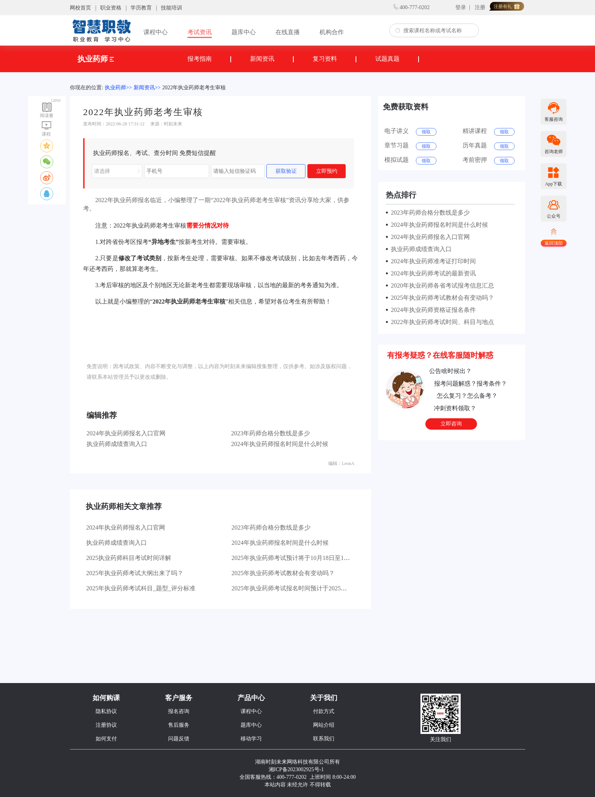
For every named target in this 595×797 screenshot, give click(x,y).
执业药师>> (118, 87)
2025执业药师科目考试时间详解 (128, 558)
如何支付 (106, 739)
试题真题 (387, 58)
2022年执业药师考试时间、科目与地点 (441, 322)
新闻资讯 (262, 58)
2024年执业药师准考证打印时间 (432, 261)
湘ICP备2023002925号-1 (296, 769)
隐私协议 (106, 711)
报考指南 (199, 58)
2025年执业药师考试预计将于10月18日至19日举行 (298, 558)
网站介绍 (323, 725)
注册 (480, 7)
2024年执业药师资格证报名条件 (432, 310)
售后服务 (178, 725)
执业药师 (95, 59)
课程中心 (155, 32)
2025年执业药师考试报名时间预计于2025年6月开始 (299, 588)
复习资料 (325, 58)
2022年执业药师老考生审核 (194, 87)
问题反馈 (178, 739)
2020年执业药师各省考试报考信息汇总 (441, 285)
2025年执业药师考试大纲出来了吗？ (134, 573)
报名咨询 (178, 711)
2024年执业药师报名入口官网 (126, 433)
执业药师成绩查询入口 (117, 444)
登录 (460, 7)
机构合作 (332, 32)
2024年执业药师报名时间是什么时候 (279, 444)
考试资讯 (199, 32)
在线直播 (287, 32)
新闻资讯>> (147, 87)
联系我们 (323, 739)
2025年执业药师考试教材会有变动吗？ (283, 573)
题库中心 (243, 32)
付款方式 (323, 711)
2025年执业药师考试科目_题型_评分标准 (140, 588)
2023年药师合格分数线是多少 (270, 433)
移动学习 (251, 739)
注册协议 (106, 725)
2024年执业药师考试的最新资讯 (432, 273)
